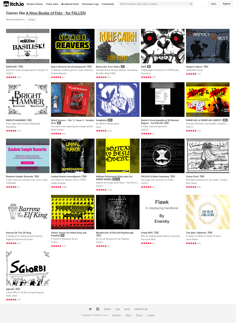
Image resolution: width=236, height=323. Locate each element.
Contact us (140, 309)
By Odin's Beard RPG (106, 73)
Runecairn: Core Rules (108, 66)
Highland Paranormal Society (19, 239)
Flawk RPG (147, 232)
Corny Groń (192, 176)
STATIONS (11, 183)
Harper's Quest (194, 66)
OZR (143, 66)
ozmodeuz (146, 73)
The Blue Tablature (196, 232)
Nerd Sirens (191, 183)
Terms (128, 315)
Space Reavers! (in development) (68, 66)
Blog (127, 309)
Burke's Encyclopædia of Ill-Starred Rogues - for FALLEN (160, 121)
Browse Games (35, 3)
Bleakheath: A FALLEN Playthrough (115, 232)
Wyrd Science (57, 129)
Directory (116, 315)
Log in (213, 3)
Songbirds (101, 120)
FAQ (118, 309)
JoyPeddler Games (194, 70)
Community (108, 3)
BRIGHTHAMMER (16, 120)
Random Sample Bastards (19, 176)
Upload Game (70, 3)
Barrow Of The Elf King (18, 232)
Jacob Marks (192, 239)
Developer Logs (90, 3)
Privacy (139, 315)
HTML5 (31, 19)
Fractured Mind (148, 239)
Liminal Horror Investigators (66, 176)
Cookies (151, 315)
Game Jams (52, 3)
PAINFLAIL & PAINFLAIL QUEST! (204, 120)
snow (98, 127)
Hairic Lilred (11, 295)
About (107, 309)
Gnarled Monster (59, 73)
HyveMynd (11, 127)
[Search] (191, 4)
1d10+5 (9, 73)
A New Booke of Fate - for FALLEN (56, 13)
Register (226, 3)
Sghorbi (10, 289)
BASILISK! (11, 66)
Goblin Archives (58, 183)
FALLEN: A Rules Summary (155, 176)
